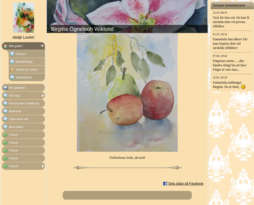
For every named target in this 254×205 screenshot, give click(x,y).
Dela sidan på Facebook (186, 184)
